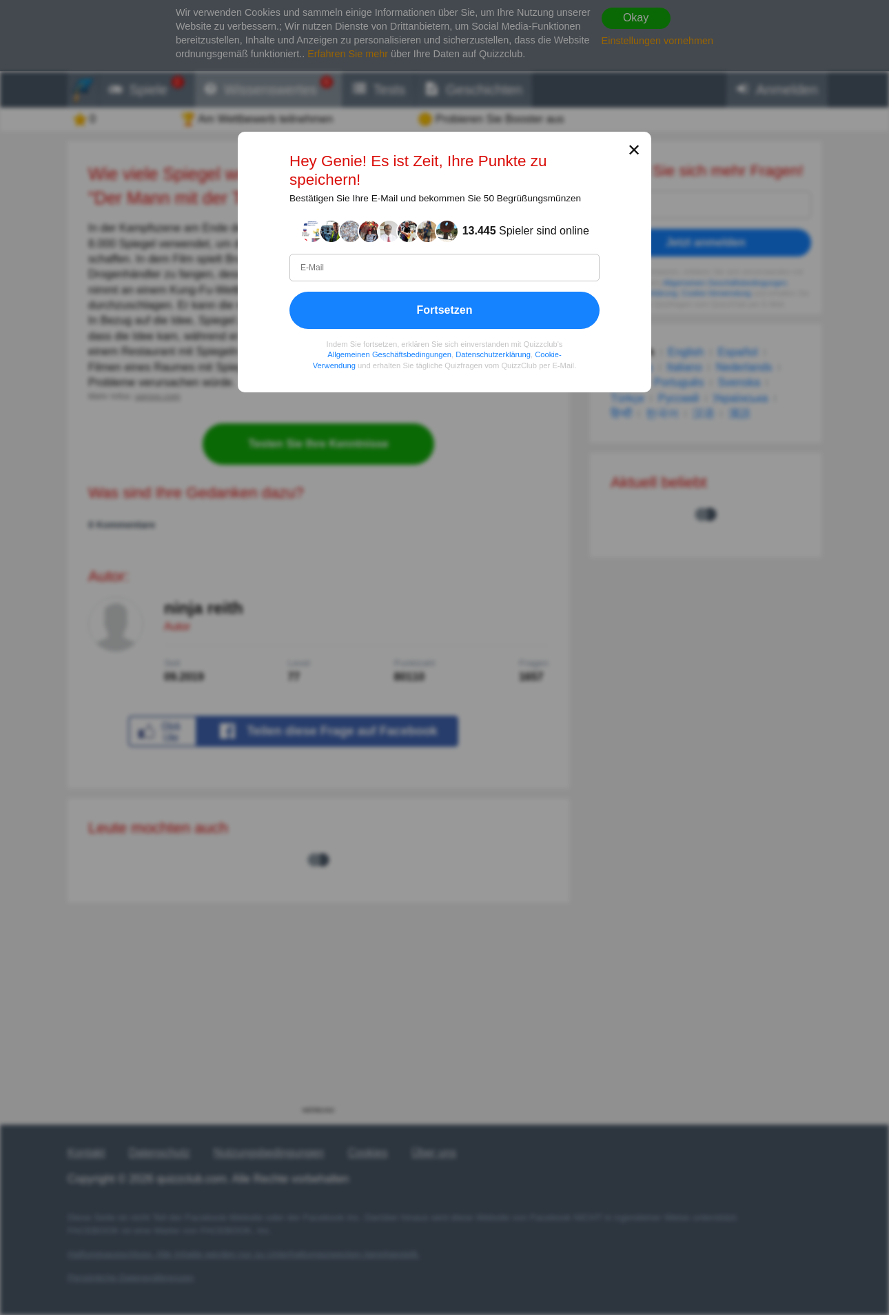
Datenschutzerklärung (493, 354)
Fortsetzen (445, 309)
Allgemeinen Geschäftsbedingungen (389, 354)
